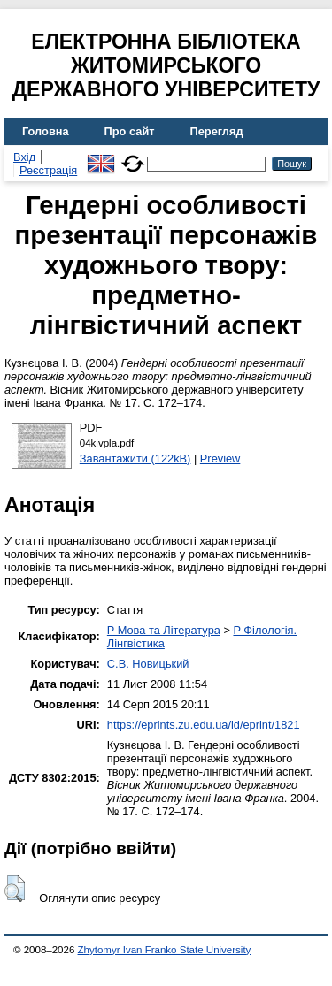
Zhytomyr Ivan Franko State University (164, 949)
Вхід (24, 157)
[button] (14, 888)
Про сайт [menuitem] (129, 131)
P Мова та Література (163, 630)
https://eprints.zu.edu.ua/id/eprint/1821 (203, 724)
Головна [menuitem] (45, 131)
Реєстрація (48, 170)
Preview (220, 458)
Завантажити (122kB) (135, 458)
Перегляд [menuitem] (216, 131)
